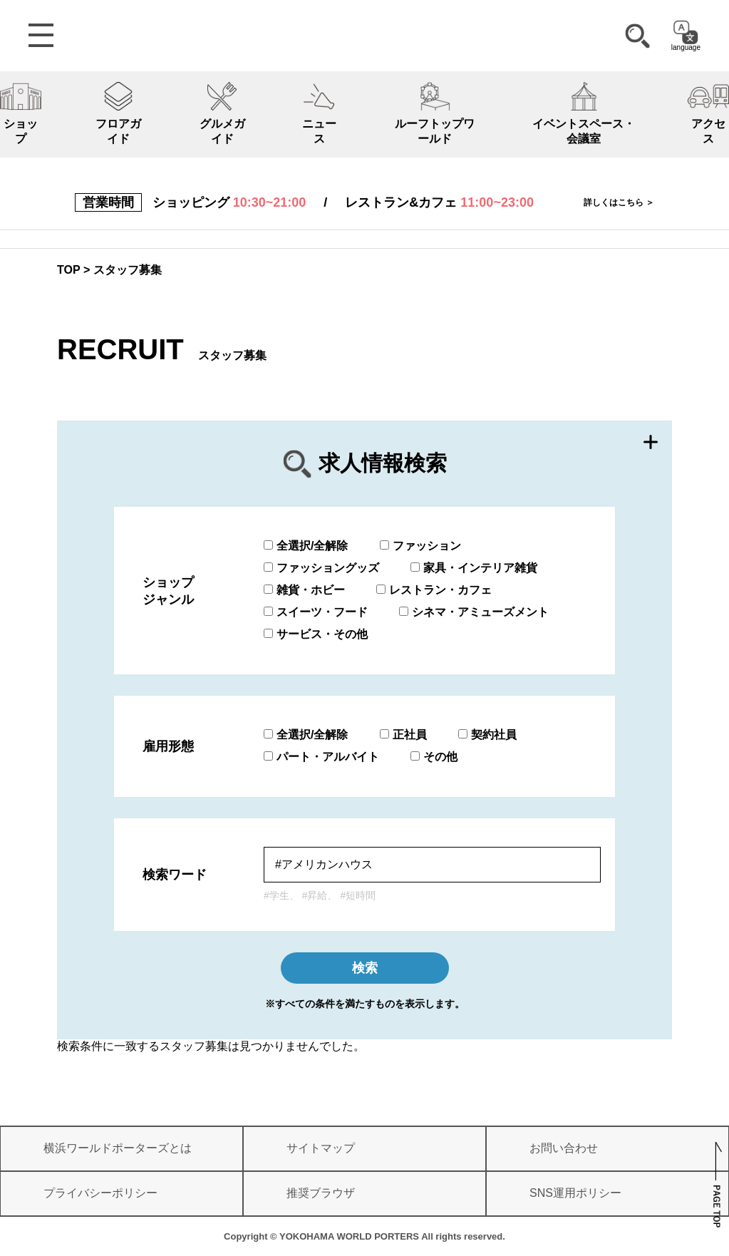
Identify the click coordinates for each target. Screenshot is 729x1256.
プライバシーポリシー (100, 1193)
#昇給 (315, 895)
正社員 (403, 735)
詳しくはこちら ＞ (619, 202)
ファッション (420, 546)
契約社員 (487, 735)
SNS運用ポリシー (575, 1193)
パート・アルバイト (321, 757)
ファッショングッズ (321, 568)
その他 (433, 757)
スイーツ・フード (316, 612)
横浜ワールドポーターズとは (117, 1148)
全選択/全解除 (306, 546)
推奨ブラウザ (320, 1193)
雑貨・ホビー (304, 590)
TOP (69, 270)
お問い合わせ (563, 1148)
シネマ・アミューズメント (474, 612)
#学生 (276, 895)
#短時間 (358, 895)
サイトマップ (320, 1148)
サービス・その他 (316, 634)
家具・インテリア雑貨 (473, 568)
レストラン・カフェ (434, 590)
